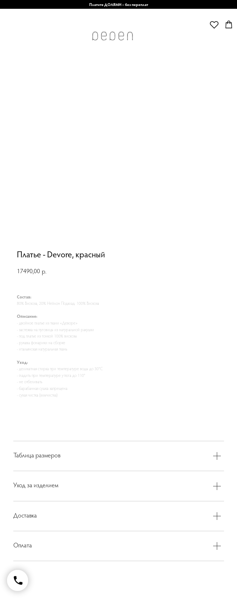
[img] (112, 38)
